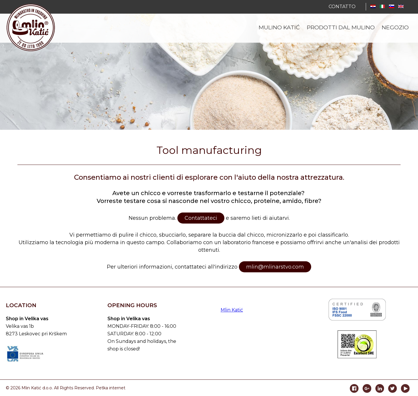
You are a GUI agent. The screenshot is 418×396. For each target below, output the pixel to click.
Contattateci (201, 218)
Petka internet (110, 387)
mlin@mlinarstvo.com (275, 267)
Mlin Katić (232, 310)
